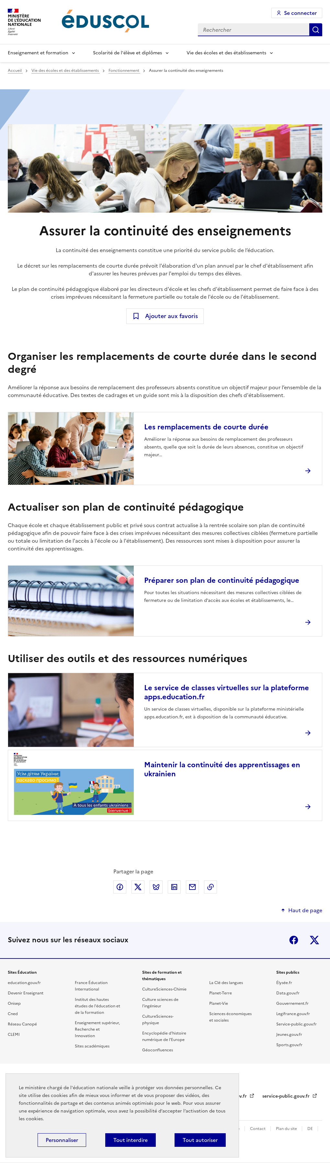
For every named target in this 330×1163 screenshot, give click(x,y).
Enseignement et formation (38, 53)
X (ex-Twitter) (314, 940)
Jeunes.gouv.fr (289, 1034)
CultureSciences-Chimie (164, 989)
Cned (13, 1014)
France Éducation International (91, 986)
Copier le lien (210, 887)
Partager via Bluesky (156, 887)
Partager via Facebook (119, 887)
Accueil (15, 70)
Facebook (294, 940)
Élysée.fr (284, 983)
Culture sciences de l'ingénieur (160, 1003)
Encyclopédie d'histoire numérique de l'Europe (164, 1036)
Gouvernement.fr (292, 1003)
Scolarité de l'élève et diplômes (127, 53)
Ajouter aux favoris (171, 316)
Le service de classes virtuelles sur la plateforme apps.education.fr (226, 692)
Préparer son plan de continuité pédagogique (221, 580)
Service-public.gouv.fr (296, 1024)
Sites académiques (92, 1046)
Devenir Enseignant (25, 993)
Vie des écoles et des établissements (226, 53)
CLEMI (14, 1034)
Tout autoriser (200, 1140)
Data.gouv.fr (288, 993)
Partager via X (137, 887)
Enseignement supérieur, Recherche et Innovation (97, 1029)
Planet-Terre (220, 993)
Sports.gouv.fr (289, 1045)
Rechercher (315, 29)
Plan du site (287, 1129)
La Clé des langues (226, 983)
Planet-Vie (218, 1003)
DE (310, 1129)
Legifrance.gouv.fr (293, 1014)
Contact (258, 1129)
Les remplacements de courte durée (206, 427)
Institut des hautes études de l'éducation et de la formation (97, 1006)
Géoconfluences (157, 1050)
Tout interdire (130, 1140)
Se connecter (300, 13)
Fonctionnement (124, 70)
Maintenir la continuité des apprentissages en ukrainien (222, 769)
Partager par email (192, 887)
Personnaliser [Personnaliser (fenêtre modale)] (62, 1140)
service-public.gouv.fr (286, 1096)
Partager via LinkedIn (174, 887)
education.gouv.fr (24, 983)
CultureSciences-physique (158, 1019)
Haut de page (305, 910)
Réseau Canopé (22, 1024)
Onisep (14, 1003)
